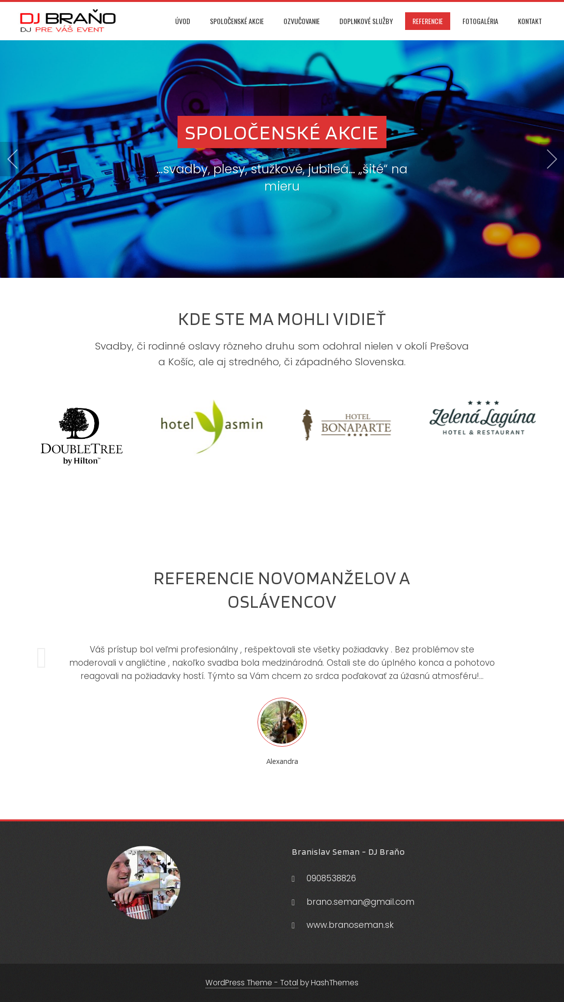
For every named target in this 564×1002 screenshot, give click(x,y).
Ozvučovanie (301, 21)
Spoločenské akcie (237, 21)
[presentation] (12, 159)
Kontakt (530, 21)
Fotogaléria (480, 21)
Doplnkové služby (366, 21)
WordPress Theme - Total (251, 982)
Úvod (182, 21)
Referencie (427, 21)
